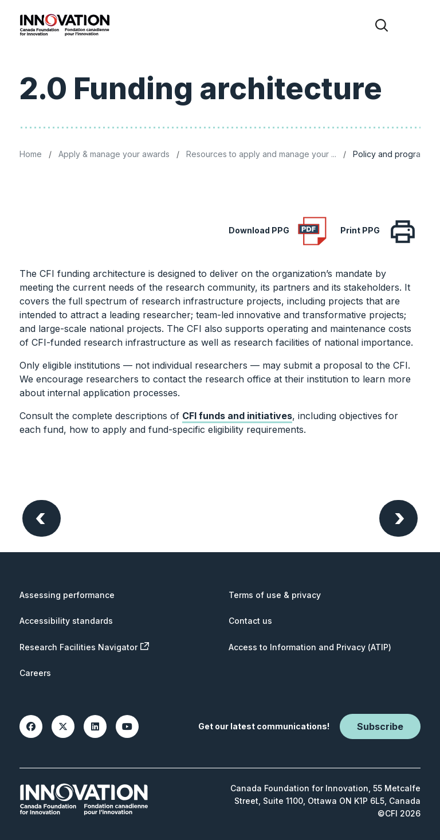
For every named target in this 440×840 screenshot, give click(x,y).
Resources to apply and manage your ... (261, 154)
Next (399, 517)
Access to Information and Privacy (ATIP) (310, 647)
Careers (35, 673)
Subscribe (380, 726)
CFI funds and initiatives (237, 415)
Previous (40, 517)
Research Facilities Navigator (84, 647)
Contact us (250, 621)
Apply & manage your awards (114, 154)
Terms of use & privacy (275, 595)
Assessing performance (67, 595)
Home (30, 154)
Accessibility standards (66, 621)
